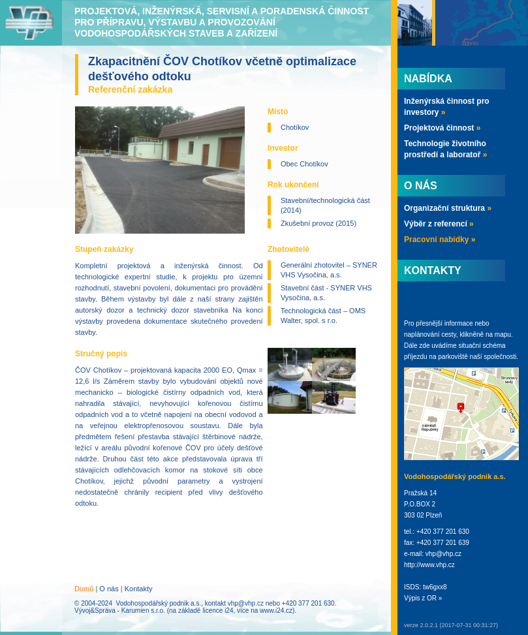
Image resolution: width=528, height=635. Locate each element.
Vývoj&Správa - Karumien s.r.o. (119, 610)
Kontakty (139, 589)
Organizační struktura (447, 208)
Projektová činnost (442, 127)
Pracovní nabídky (439, 239)
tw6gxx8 (435, 587)
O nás (108, 589)
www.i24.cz (276, 610)
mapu (503, 334)
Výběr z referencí (439, 223)
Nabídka (428, 78)
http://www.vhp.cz (429, 564)
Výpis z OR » (423, 598)
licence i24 (217, 610)
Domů (83, 589)
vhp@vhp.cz (246, 603)
